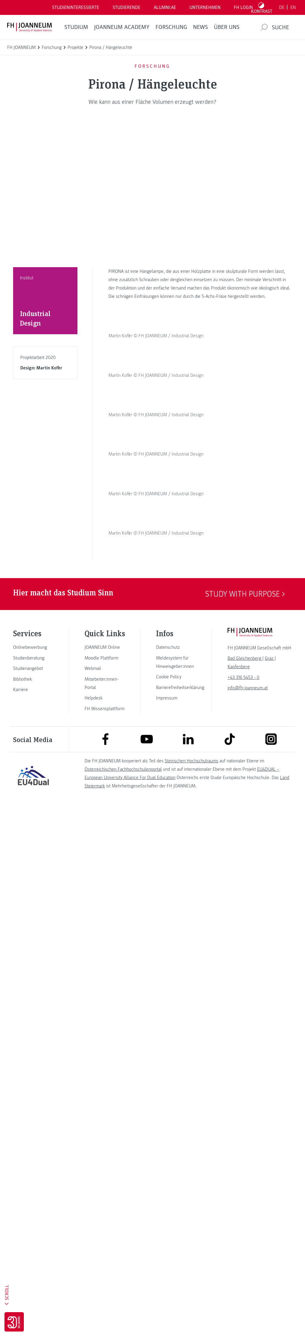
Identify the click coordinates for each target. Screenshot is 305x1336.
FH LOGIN (243, 7)
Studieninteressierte (75, 7)
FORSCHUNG (171, 27)
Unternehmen (204, 7)
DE (281, 7)
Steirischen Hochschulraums (191, 1289)
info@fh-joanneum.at (248, 1216)
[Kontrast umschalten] (262, 7)
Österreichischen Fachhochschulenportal (123, 1297)
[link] (33, 1175)
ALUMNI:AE (165, 7)
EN (293, 7)
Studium (76, 27)
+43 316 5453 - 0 (243, 1205)
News (200, 27)
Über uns (226, 27)
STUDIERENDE (126, 7)
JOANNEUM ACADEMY (122, 27)
